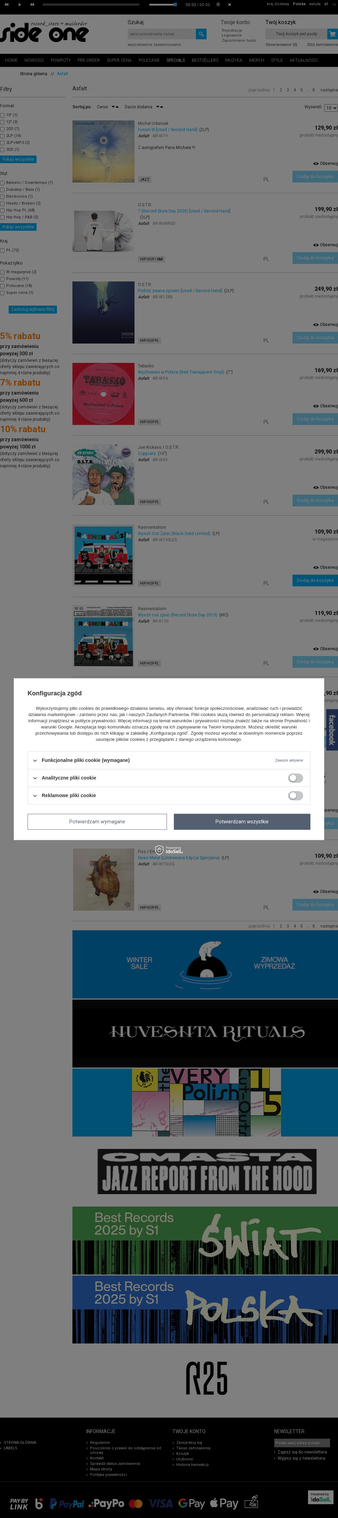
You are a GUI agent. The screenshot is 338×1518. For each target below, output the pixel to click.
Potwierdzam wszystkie (242, 821)
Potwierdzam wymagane (97, 821)
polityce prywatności (95, 721)
